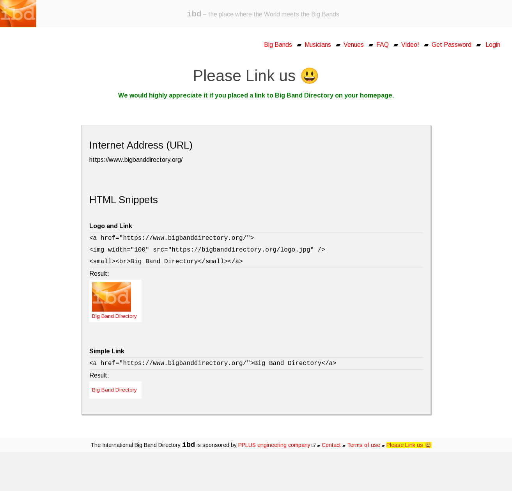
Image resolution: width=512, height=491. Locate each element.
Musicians (318, 44)
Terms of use (363, 445)
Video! (410, 44)
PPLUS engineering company (276, 445)
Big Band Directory (114, 390)
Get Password (451, 44)
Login (492, 44)
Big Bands (278, 44)
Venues (354, 44)
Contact (331, 445)
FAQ (382, 44)
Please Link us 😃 (409, 445)
